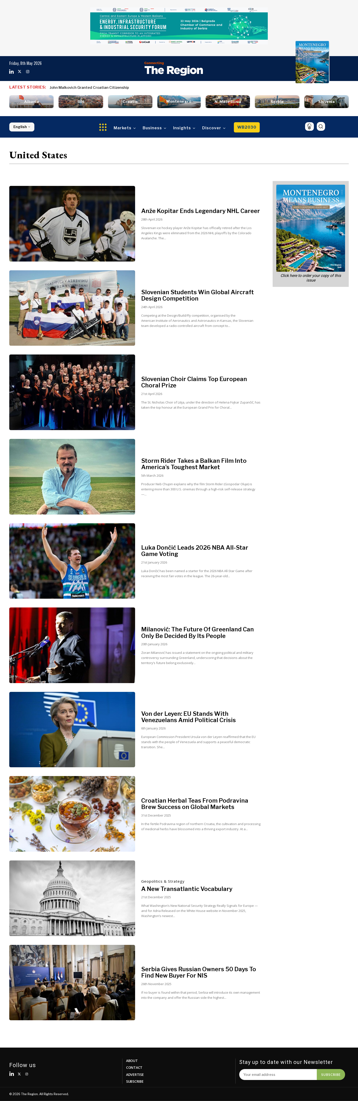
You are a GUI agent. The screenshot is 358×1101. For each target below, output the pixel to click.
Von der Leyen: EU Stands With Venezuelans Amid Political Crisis (188, 717)
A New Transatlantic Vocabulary (186, 888)
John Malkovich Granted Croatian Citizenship (89, 87)
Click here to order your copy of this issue (310, 278)
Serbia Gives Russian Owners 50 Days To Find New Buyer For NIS (198, 972)
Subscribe (331, 1074)
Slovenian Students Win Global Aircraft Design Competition (197, 295)
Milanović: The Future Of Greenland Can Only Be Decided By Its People (197, 632)
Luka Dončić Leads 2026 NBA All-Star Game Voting (194, 550)
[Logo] (174, 68)
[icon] (309, 126)
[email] (278, 1074)
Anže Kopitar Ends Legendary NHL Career (200, 210)
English (21, 127)
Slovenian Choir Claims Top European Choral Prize (194, 382)
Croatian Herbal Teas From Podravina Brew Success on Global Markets (195, 803)
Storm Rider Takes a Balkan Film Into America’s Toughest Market (194, 464)
